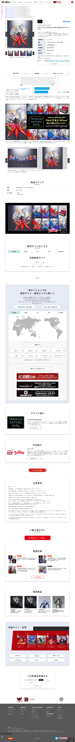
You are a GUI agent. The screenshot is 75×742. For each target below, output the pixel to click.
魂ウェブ (6, 6)
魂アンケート (48, 709)
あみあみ (44, 350)
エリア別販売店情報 (53, 63)
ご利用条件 (59, 716)
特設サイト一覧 (23, 709)
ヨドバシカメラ (58, 355)
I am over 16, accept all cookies (41, 91)
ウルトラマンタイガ (12, 13)
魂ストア (37, 262)
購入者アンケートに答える (38, 538)
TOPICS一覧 (17, 655)
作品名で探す (10, 713)
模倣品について (34, 711)
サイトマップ (48, 2)
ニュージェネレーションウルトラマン (14, 16)
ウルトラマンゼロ (11, 11)
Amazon (30, 350)
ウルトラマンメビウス (12, 10)
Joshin (16, 355)
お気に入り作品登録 (35, 716)
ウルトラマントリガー (12, 15)
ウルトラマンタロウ (12, 8)
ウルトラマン (11, 7)
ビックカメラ (44, 355)
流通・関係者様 (60, 718)
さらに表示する (38, 577)
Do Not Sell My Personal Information (6, 733)
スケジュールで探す (11, 709)
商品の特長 (15, 73)
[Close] (55, 75)
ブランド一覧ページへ (34, 428)
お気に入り (36, 2)
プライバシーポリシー (61, 713)
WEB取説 (47, 711)
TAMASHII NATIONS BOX (12, 17)
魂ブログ (37, 660)
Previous (6, 34)
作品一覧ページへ (34, 458)
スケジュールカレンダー (37, 655)
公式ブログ (22, 711)
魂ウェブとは (59, 709)
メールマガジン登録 (35, 718)
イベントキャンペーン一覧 (17, 660)
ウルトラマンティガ (11, 9)
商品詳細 (37, 73)
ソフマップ (30, 355)
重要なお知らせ (34, 709)
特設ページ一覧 (56, 655)
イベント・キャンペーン (36, 713)
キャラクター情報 (37, 470)
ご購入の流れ (24, 307)
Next (33, 34)
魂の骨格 (56, 660)
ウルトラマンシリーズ (12, 6)
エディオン (58, 350)
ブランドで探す (10, 711)
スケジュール (42, 2)
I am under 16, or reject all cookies (42, 88)
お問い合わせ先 (48, 716)
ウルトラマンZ (11, 14)
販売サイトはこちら (58, 73)
